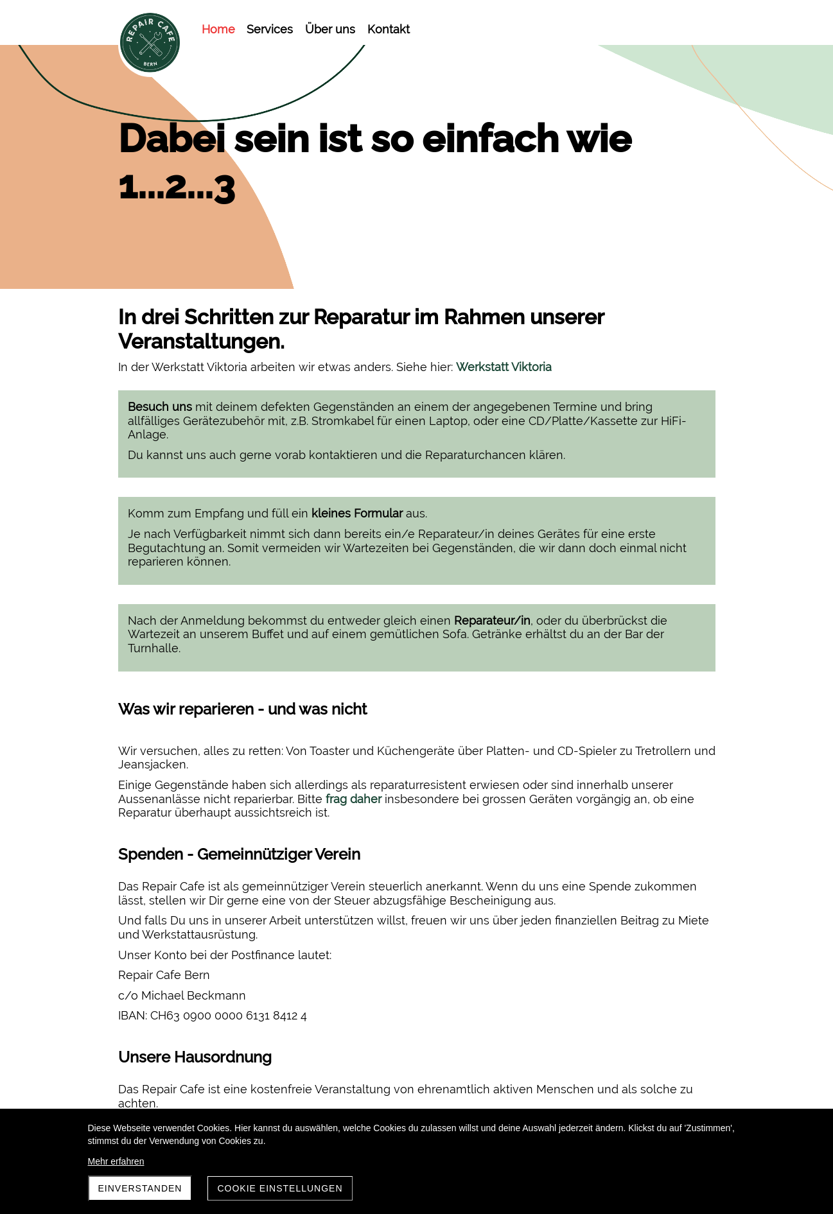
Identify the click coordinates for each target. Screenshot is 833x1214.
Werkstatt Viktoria (504, 367)
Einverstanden (140, 1188)
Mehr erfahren (116, 1161)
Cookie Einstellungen (279, 1188)
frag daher (353, 702)
